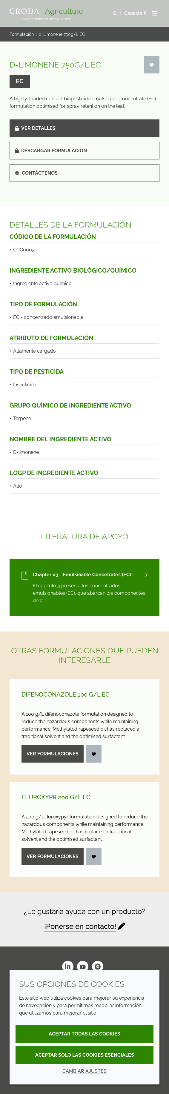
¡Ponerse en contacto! (80, 926)
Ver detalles (35, 128)
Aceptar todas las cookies (84, 1034)
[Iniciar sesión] (152, 64)
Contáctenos (36, 173)
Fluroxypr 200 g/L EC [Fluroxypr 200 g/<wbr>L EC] (55, 797)
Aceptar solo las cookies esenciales (84, 1055)
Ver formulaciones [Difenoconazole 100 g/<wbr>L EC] (53, 754)
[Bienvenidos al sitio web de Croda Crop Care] (47, 12)
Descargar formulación (51, 150)
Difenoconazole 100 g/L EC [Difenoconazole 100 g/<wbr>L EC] (65, 694)
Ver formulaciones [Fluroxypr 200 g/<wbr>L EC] (53, 856)
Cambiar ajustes (84, 1071)
